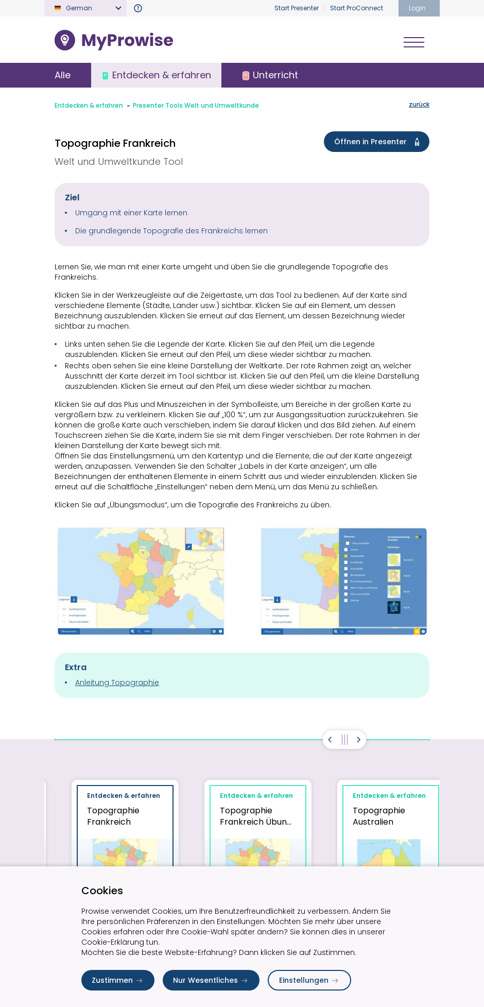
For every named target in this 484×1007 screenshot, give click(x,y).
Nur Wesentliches (211, 980)
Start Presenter (296, 8)
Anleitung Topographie (117, 682)
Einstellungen (309, 980)
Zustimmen (118, 980)
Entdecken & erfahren (89, 105)
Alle (63, 75)
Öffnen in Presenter (378, 141)
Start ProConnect (356, 8)
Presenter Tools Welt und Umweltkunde (196, 105)
